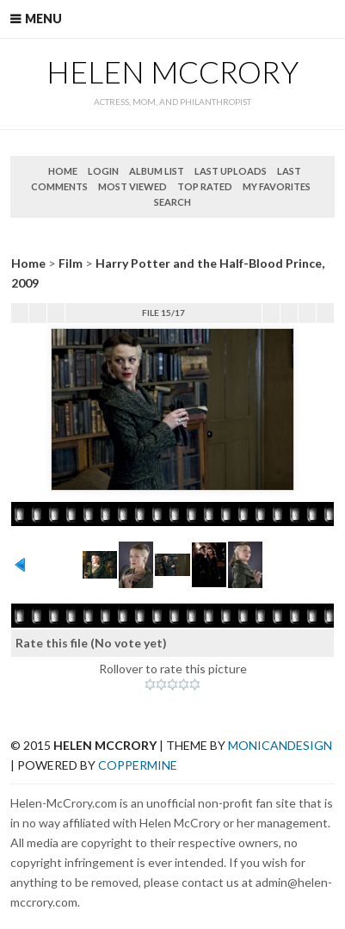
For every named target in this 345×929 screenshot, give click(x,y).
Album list (156, 171)
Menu (43, 18)
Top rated (204, 186)
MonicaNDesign (280, 745)
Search (172, 201)
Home (62, 171)
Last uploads (230, 171)
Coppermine (137, 765)
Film (71, 263)
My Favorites (277, 186)
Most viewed (132, 186)
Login (103, 171)
